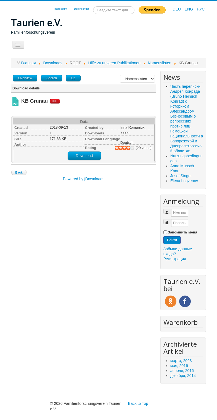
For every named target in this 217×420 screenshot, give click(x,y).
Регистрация (174, 259)
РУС (201, 9)
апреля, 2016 (182, 370)
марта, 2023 (181, 360)
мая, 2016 (179, 365)
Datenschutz (81, 8)
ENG (189, 9)
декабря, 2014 (183, 375)
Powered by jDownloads (83, 179)
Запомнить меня (182, 232)
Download (84, 155)
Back (18, 172)
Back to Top (138, 403)
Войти (172, 240)
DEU (177, 9)
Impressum (60, 8)
